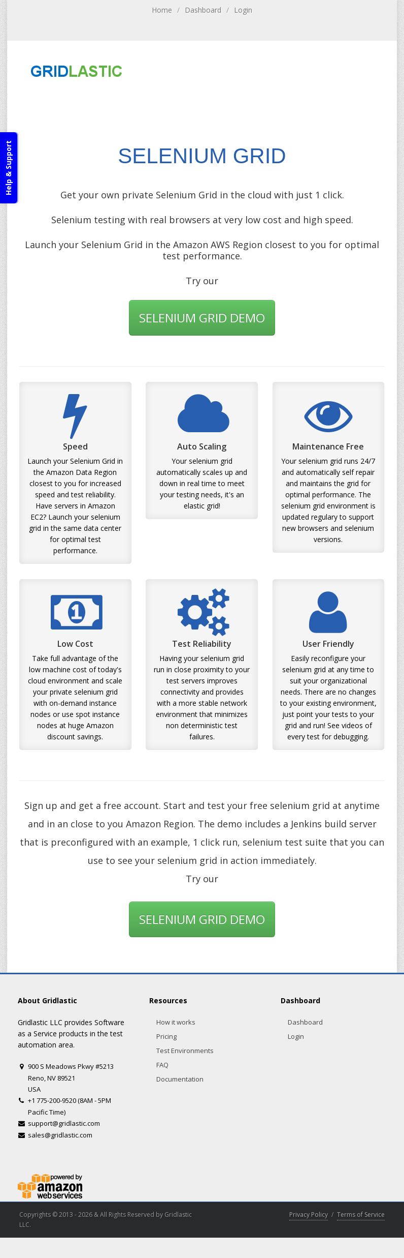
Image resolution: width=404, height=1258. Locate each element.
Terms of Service (361, 1214)
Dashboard (203, 10)
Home (162, 10)
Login (243, 10)
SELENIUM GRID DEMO (202, 317)
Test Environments (185, 1050)
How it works (175, 1022)
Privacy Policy (308, 1214)
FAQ (162, 1064)
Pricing (166, 1036)
